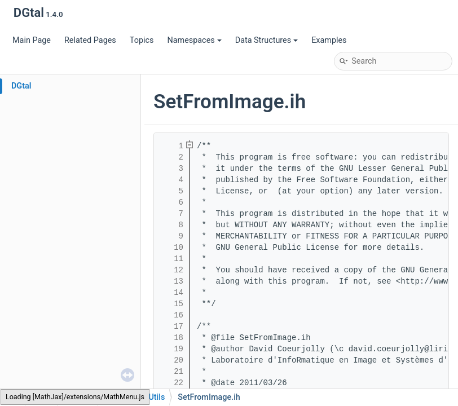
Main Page (31, 40)
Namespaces (194, 40)
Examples (328, 40)
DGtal (21, 86)
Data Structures (266, 40)
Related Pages (90, 40)
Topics (142, 40)
